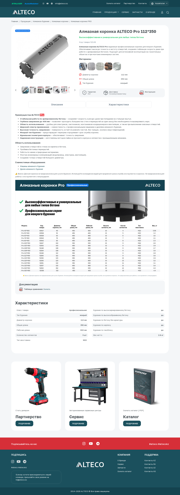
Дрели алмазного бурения (31, 169)
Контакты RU (150, 464)
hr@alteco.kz (21, 480)
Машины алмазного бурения (32, 166)
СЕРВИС (125, 12)
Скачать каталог (113, 3)
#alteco (153, 444)
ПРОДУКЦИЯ (110, 12)
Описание (52, 104)
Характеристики (124, 104)
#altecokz (163, 444)
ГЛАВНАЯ (97, 12)
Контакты (142, 3)
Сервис (121, 464)
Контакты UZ (150, 468)
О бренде (122, 460)
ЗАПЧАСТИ (137, 12)
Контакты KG (150, 471)
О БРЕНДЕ (150, 12)
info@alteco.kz (61, 3)
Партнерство (129, 3)
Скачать (46, 289)
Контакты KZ (150, 460)
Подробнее (24, 423)
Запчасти (121, 468)
